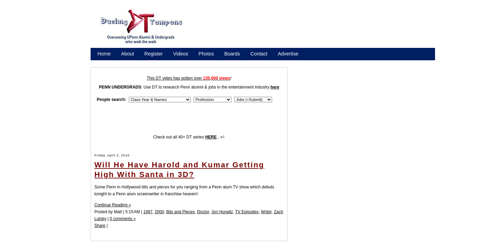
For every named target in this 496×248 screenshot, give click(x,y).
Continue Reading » (112, 205)
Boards (232, 53)
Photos (206, 53)
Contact (259, 53)
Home (104, 53)
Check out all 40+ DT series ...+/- (189, 137)
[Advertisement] (317, 28)
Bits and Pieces (180, 211)
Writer (266, 211)
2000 (159, 211)
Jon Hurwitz (222, 211)
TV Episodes (247, 211)
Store (103, 62)
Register (153, 53)
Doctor (203, 211)
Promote (129, 62)
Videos (180, 53)
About (127, 53)
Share (99, 225)
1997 (148, 211)
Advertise (288, 53)
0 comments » (122, 218)
